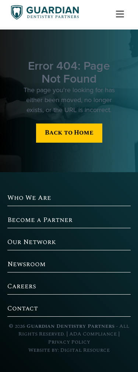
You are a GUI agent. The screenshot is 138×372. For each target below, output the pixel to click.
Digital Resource (85, 350)
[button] (119, 13)
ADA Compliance (93, 334)
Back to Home (69, 133)
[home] (43, 13)
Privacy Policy (69, 342)
